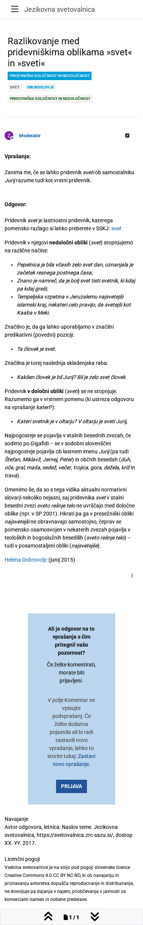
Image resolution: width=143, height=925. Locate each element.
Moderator (29, 135)
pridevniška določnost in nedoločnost (50, 76)
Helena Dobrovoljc (26, 560)
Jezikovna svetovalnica (59, 9)
